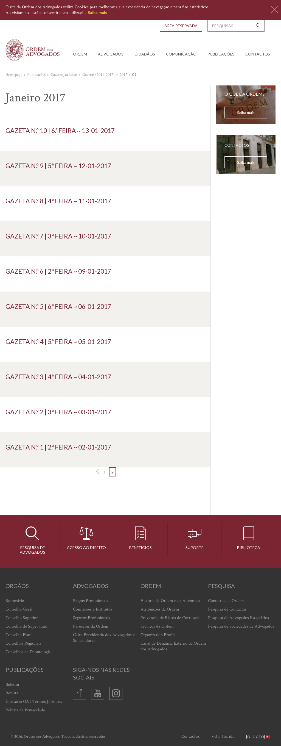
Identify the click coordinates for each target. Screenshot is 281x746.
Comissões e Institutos (92, 609)
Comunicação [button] (181, 54)
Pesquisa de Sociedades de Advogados (241, 626)
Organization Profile (158, 635)
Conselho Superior (21, 618)
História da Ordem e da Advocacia (170, 601)
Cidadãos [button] (144, 54)
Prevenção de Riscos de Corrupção (170, 618)
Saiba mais (97, 12)
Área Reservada (181, 25)
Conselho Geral (18, 609)
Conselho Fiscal (19, 635)
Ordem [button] (80, 54)
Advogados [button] (110, 54)
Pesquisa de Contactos (227, 609)
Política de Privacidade (25, 710)
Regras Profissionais (90, 601)
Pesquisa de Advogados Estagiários (238, 618)
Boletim (12, 684)
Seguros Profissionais (91, 618)
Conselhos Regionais (23, 643)
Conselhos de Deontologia (28, 652)
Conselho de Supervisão (26, 626)
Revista (11, 693)
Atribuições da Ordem (159, 609)
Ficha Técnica (223, 736)
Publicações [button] (220, 54)
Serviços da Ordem (157, 626)
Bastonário (14, 601)
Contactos (257, 54)
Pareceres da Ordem (90, 626)
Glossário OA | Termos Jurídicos (33, 702)
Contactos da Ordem (226, 601)
